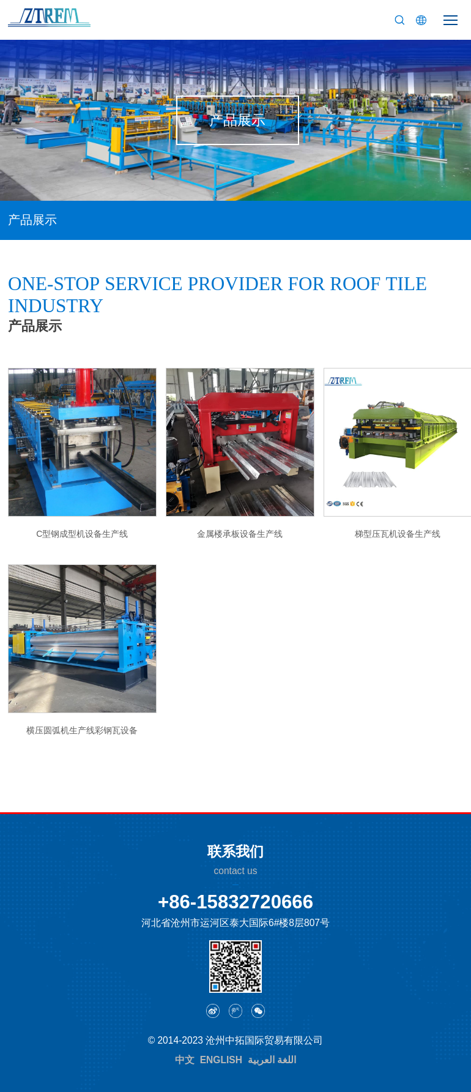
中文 (185, 1060)
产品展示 (32, 219)
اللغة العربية (272, 1060)
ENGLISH (221, 1060)
